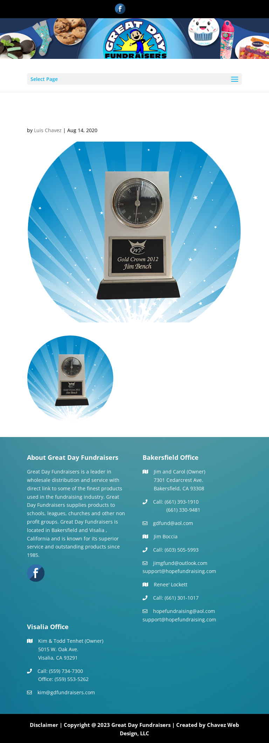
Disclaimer (44, 724)
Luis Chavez (48, 130)
